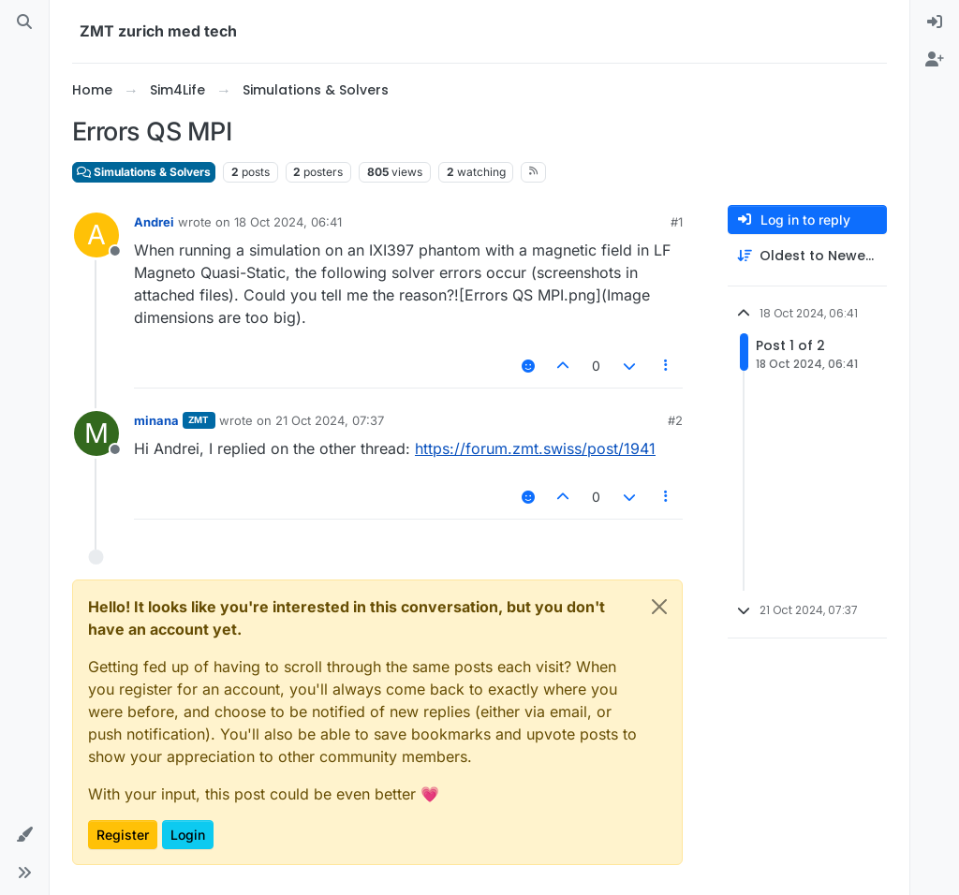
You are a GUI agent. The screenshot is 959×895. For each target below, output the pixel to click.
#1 (677, 221)
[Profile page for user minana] (96, 433)
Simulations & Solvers (144, 172)
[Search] (24, 22)
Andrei (154, 221)
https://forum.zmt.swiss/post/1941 (535, 448)
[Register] (935, 60)
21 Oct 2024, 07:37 (329, 420)
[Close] (659, 606)
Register (122, 835)
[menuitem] (935, 22)
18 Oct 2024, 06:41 (288, 221)
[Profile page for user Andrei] (96, 235)
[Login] (935, 22)
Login (187, 835)
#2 (675, 420)
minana (156, 420)
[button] (24, 835)
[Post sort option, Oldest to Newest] (807, 256)
